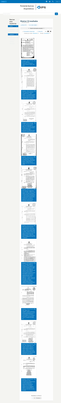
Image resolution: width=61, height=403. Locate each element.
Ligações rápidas (46, 1)
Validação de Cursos (14, 42)
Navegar (3, 1)
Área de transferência (52, 1)
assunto (12, 34)
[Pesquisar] (56, 14)
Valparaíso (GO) (13, 31)
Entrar (57, 1)
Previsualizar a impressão (28, 31)
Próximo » (38, 398)
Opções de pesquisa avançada (36, 28)
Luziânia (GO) (13, 30)
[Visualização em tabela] (50, 31)
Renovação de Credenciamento (16, 43)
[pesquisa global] (29, 14)
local (11, 26)
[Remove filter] (37, 25)
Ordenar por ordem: (28, 33)
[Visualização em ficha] (48, 31)
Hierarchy (40, 31)
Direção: (42, 33)
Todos (11, 28)
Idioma (49, 1)
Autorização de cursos (14, 38)
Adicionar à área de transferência (35, 60)
